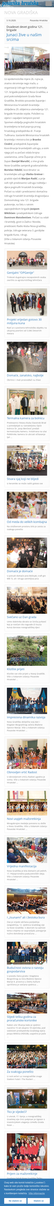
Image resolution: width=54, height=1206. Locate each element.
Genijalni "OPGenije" (20, 273)
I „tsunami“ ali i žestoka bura (26, 917)
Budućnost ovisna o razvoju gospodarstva (25, 969)
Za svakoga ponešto (20, 1072)
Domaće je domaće (20, 571)
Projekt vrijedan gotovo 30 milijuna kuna (24, 321)
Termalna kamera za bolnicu (25, 418)
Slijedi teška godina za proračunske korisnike (22, 1018)
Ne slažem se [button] (15, 1201)
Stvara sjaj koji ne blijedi (23, 479)
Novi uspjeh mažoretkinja (24, 819)
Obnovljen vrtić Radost (22, 772)
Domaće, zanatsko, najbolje (25, 375)
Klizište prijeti (15, 669)
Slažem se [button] (39, 1201)
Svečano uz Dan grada (21, 617)
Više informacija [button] (36, 1193)
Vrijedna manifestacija (21, 866)
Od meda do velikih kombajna (27, 522)
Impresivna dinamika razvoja (26, 717)
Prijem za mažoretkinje (22, 1174)
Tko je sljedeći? (17, 1112)
